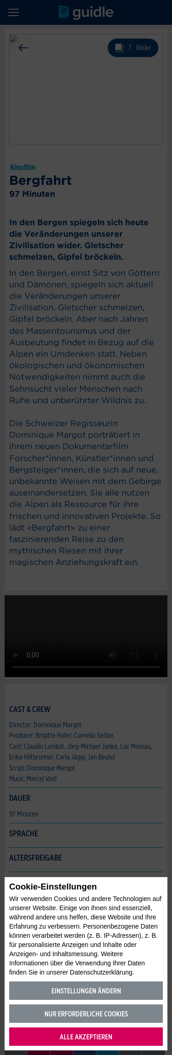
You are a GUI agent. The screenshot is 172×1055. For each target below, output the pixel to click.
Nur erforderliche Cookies (86, 1013)
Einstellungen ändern (86, 991)
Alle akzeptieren (86, 1036)
